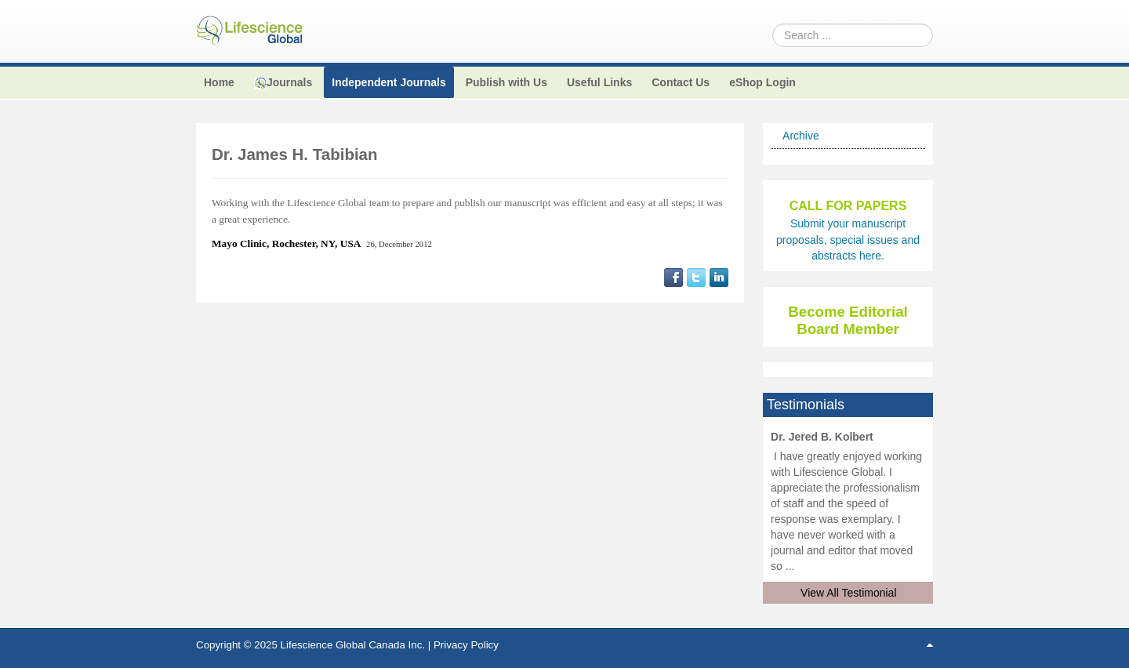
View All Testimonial (848, 592)
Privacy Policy (466, 645)
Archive (800, 135)
